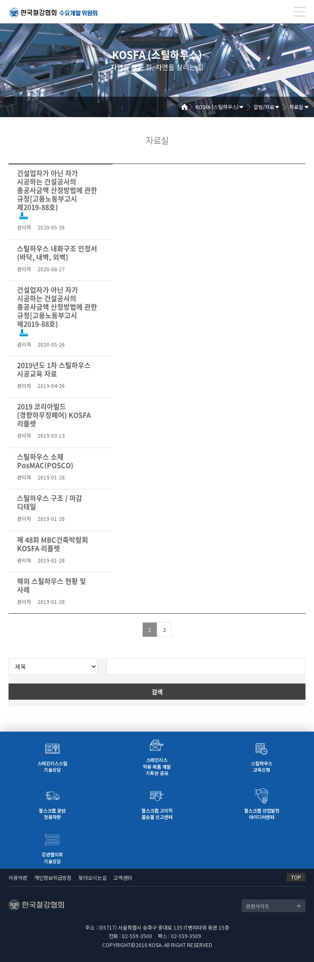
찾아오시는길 (92, 877)
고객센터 (122, 877)
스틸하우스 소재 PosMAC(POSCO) (45, 460)
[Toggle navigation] (299, 12)
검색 (157, 691)
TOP (296, 877)
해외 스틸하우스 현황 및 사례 (51, 585)
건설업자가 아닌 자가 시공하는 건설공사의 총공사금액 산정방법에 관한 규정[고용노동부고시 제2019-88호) (57, 190)
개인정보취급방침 (53, 877)
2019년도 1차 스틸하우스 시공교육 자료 (54, 369)
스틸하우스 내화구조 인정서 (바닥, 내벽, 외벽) (57, 252)
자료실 (296, 106)
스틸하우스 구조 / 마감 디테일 (49, 502)
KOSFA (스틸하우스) (217, 106)
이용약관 (18, 877)
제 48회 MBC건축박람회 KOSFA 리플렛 (52, 543)
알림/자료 (264, 106)
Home (187, 107)
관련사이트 (257, 906)
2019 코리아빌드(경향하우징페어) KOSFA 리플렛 (54, 415)
